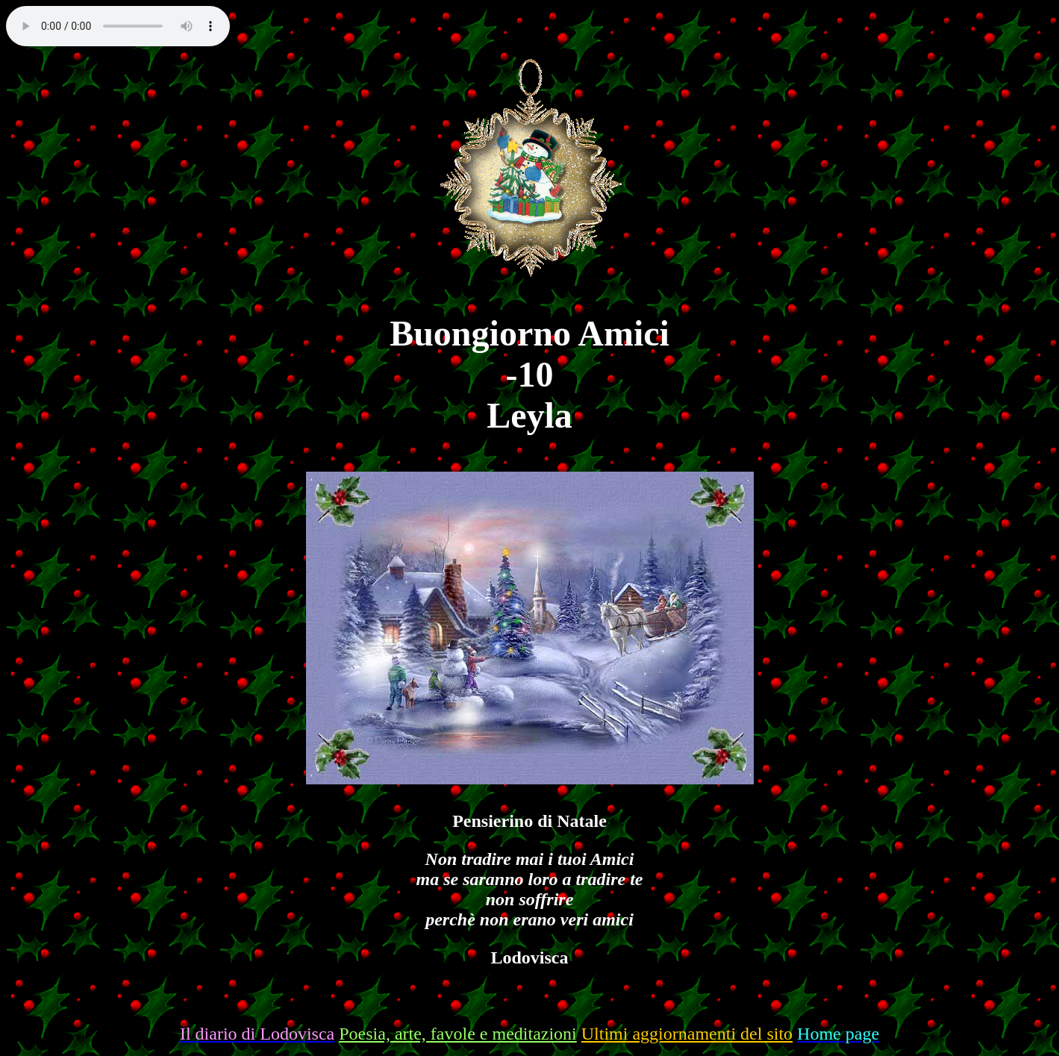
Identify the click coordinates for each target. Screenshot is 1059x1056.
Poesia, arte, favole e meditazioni (458, 1033)
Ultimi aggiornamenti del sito (687, 1033)
